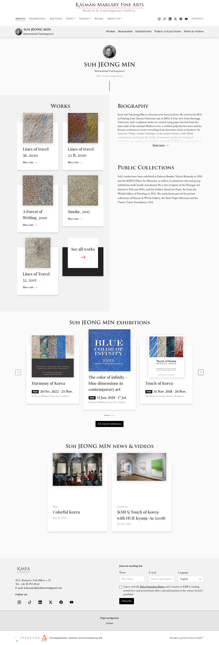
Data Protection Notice (152, 587)
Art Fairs (56, 19)
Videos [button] (84, 19)
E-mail (152, 572)
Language (183, 572)
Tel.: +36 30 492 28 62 (27, 584)
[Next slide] (201, 372)
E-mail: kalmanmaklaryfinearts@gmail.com (38, 588)
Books (99, 19)
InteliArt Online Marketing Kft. (85, 638)
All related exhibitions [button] (109, 424)
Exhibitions (37, 19)
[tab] (106, 415)
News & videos (194, 31)
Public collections (167, 31)
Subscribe (126, 601)
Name (122, 572)
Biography (125, 31)
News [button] (69, 19)
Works (110, 31)
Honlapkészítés (58, 638)
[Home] (110, 6)
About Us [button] (113, 19)
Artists (20, 19)
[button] (19, 602)
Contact (198, 19)
